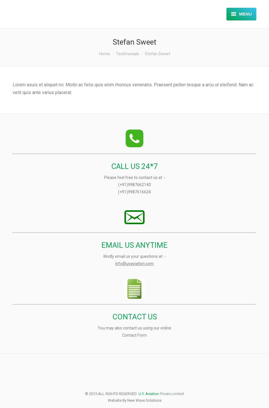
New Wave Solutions (144, 400)
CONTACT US (134, 316)
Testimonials (127, 54)
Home (104, 54)
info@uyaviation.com (134, 263)
